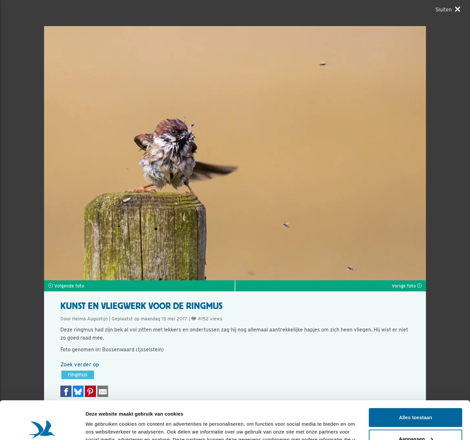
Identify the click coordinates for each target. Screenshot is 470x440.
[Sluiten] (447, 9)
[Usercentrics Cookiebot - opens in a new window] (42, 427)
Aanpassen (416, 400)
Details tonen (101, 427)
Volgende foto (66, 285)
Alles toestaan (415, 379)
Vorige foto (407, 285)
